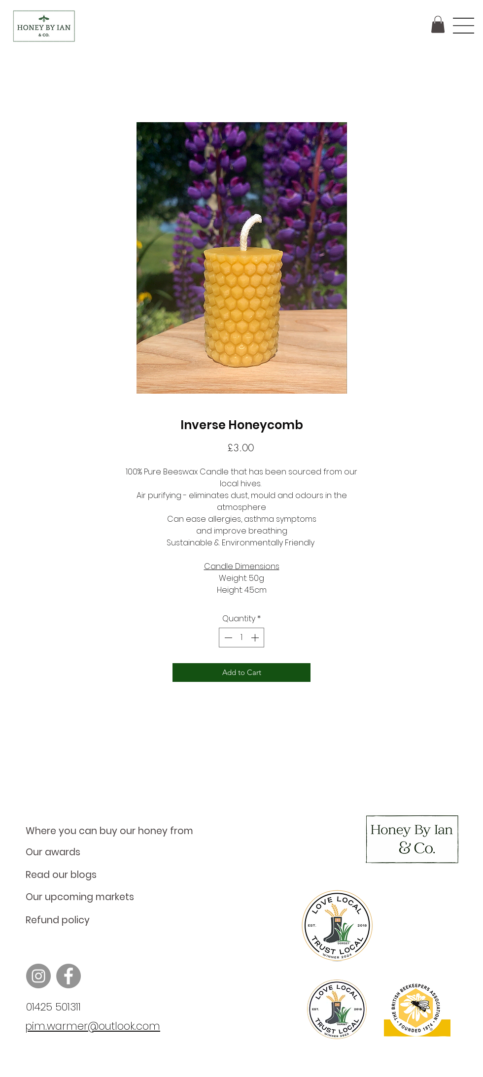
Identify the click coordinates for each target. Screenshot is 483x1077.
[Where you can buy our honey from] (115, 831)
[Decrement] (227, 637)
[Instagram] (38, 976)
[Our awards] (115, 852)
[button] (438, 24)
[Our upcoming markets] (115, 897)
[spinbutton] (241, 637)
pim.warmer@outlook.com (92, 1026)
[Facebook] (68, 976)
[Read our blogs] (115, 875)
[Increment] (256, 637)
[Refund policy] (115, 920)
